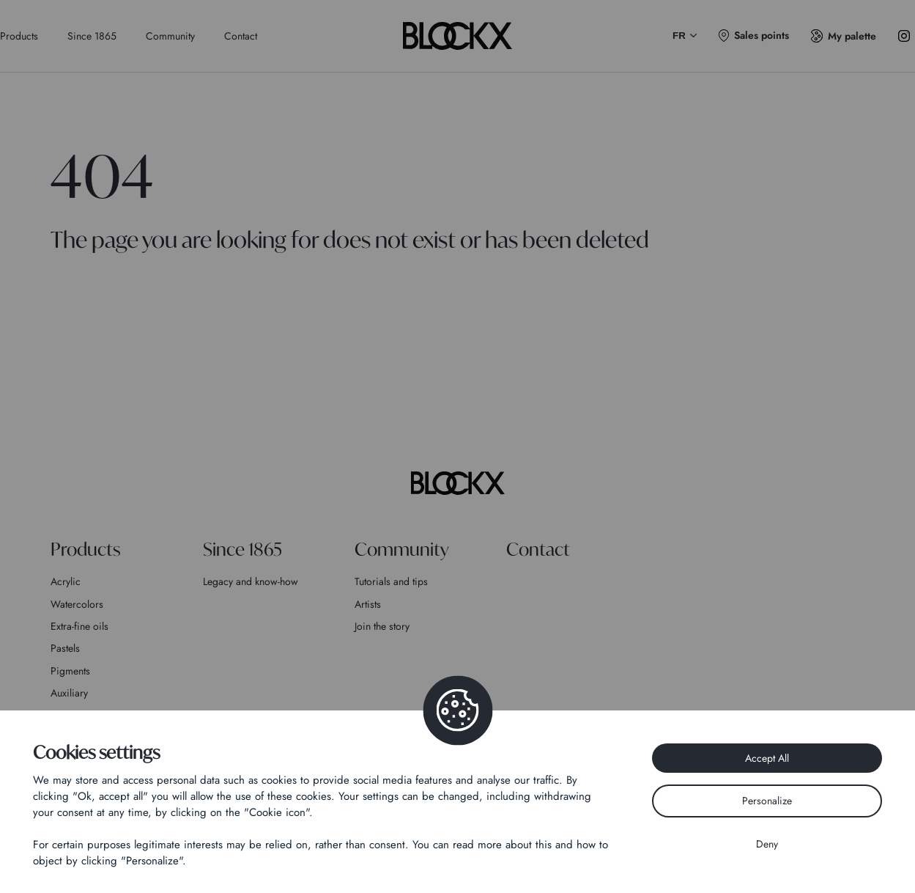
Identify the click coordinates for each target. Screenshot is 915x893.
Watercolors (77, 604)
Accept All (767, 758)
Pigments (70, 671)
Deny (767, 844)
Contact (240, 36)
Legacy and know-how (250, 581)
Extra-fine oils (79, 626)
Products (19, 36)
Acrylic (66, 581)
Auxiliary (69, 693)
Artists (368, 604)
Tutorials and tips (391, 581)
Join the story (382, 626)
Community (170, 36)
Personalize (767, 800)
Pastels (65, 648)
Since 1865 (91, 36)
